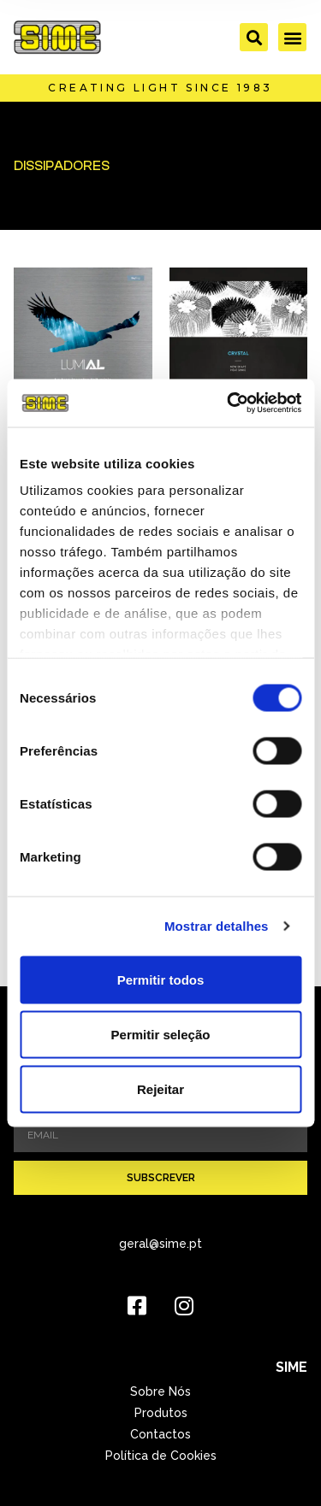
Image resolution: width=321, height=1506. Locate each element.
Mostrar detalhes (216, 926)
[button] (254, 37)
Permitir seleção (161, 1034)
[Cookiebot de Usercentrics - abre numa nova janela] (228, 403)
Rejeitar (160, 1088)
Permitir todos (161, 979)
